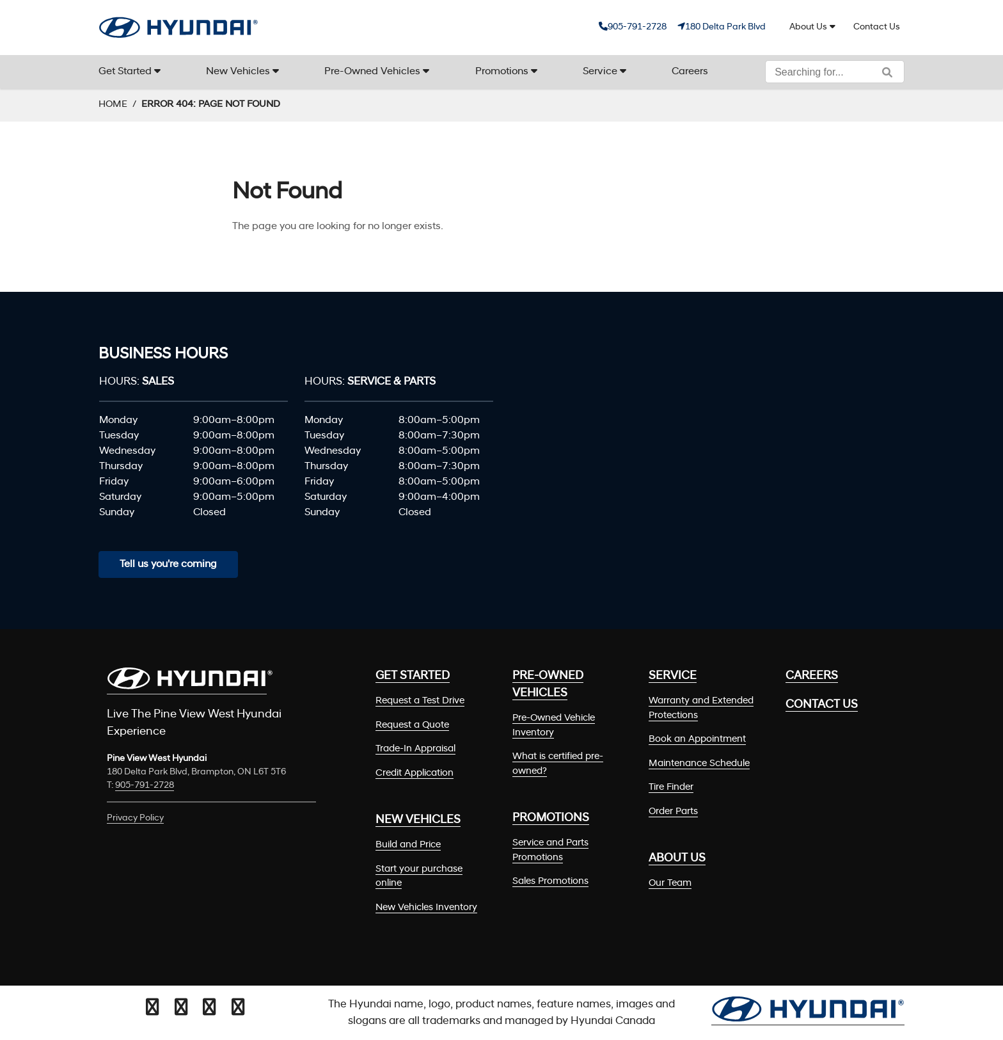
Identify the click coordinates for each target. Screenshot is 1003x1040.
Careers (690, 72)
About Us (808, 27)
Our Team (670, 883)
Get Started (125, 72)
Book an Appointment (697, 739)
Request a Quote (412, 725)
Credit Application (414, 773)
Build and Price (408, 845)
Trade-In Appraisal (415, 749)
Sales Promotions (550, 881)
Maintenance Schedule (699, 764)
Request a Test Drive (419, 701)
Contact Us (876, 27)
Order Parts (673, 812)
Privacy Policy (135, 818)
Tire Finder (671, 787)
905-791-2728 (637, 27)
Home (113, 104)
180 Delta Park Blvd (725, 27)
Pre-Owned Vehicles (372, 72)
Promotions (501, 72)
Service (600, 72)
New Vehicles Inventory (426, 908)
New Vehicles (238, 72)
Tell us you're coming (168, 564)
